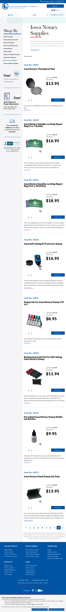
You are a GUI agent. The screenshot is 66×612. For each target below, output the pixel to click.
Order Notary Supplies (33, 554)
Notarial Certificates (10, 57)
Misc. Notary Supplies (10, 60)
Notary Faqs (8, 565)
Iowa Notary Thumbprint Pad (39, 68)
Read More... (35, 50)
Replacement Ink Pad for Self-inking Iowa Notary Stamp (43, 358)
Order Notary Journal (32, 556)
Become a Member (53, 556)
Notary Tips (8, 572)
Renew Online (8, 552)
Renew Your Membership (55, 558)
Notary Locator (9, 568)
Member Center (52, 552)
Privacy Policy (30, 570)
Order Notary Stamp (32, 549)
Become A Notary (9, 570)
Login (49, 549)
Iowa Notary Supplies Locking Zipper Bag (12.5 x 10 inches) (43, 184)
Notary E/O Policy (10, 554)
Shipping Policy (30, 572)
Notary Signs (8, 51)
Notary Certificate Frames (12, 54)
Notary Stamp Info (31, 565)
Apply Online (8, 549)
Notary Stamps (8, 36)
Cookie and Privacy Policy (42, 606)
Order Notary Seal (31, 552)
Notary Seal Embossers (11, 45)
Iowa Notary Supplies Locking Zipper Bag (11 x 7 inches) (43, 125)
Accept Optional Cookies (39, 609)
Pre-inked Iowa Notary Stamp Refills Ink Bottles (43, 417)
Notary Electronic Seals (11, 39)
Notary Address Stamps (11, 63)
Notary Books (8, 48)
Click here (7, 149)
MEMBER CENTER (57, 15)
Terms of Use (30, 606)
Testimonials (8, 574)
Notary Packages (9, 42)
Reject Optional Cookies (56, 609)
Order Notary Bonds (10, 556)
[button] (55, 6)
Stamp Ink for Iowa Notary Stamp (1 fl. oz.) (44, 303)
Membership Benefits (54, 554)
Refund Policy (30, 574)
